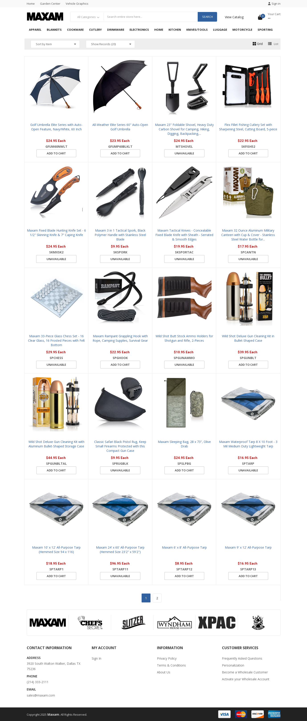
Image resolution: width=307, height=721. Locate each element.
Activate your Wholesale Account (245, 679)
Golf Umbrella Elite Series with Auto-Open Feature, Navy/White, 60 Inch (56, 127)
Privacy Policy (167, 658)
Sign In (96, 658)
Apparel (35, 30)
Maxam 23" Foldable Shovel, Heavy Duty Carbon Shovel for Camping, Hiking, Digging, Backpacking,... (184, 129)
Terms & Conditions (171, 665)
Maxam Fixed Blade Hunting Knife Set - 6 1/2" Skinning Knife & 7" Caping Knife (56, 232)
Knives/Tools (197, 30)
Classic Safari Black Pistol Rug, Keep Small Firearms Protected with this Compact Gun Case (120, 446)
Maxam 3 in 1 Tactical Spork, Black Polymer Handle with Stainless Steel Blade (120, 234)
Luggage (220, 30)
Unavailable (184, 153)
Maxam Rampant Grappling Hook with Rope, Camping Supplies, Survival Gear (120, 338)
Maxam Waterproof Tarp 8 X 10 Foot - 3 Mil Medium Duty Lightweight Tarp (248, 444)
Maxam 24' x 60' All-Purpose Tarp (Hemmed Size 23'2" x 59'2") (120, 549)
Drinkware (115, 30)
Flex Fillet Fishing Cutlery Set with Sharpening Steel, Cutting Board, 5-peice (248, 127)
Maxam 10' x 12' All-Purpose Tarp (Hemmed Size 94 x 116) (56, 549)
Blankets (54, 30)
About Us (163, 672)
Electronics (139, 30)
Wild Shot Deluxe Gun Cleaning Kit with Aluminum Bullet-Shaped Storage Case (56, 444)
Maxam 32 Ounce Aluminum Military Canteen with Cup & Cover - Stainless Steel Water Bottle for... (248, 234)
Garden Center (50, 4)
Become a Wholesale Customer (245, 672)
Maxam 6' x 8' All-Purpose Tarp (184, 547)
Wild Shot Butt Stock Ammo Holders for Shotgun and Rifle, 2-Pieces (184, 338)
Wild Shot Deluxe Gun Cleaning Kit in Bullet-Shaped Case (248, 338)
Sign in (274, 4)
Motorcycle (242, 30)
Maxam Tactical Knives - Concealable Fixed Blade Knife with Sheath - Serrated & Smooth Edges (184, 234)
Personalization (233, 665)
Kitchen (175, 30)
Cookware (75, 30)
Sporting (265, 30)
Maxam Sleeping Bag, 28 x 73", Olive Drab (184, 444)
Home (31, 4)
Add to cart (56, 153)
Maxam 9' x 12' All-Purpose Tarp (248, 547)
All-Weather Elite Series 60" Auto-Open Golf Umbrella (120, 127)
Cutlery (95, 30)
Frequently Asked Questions (242, 658)
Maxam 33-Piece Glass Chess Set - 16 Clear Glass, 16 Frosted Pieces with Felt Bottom (56, 340)
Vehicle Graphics (77, 4)
